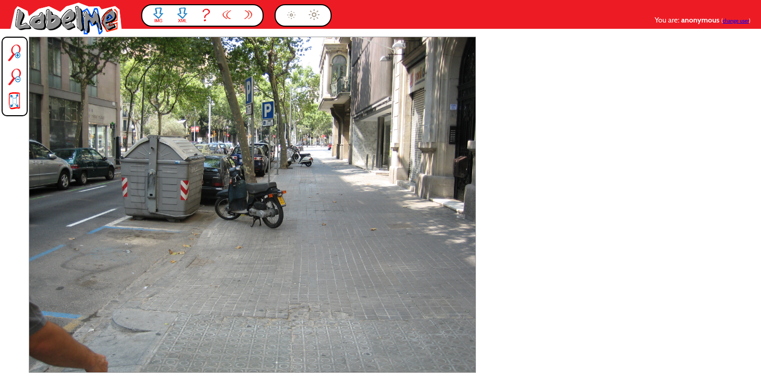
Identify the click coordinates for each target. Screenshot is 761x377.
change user (736, 20)
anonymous (701, 20)
